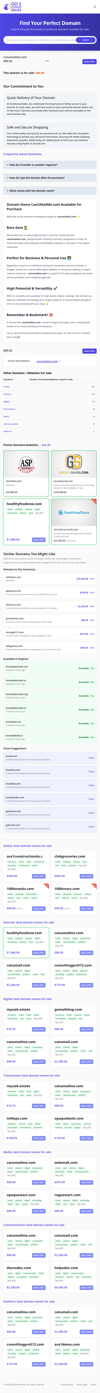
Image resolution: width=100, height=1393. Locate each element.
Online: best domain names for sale (27, 846)
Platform (7, 431)
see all (46, 445)
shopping (67, 862)
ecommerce (12, 513)
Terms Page (81, 1384)
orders (34, 865)
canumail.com (18, 965)
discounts (78, 894)
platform (82, 942)
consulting (59, 974)
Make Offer (89, 61)
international (25, 1127)
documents (33, 1277)
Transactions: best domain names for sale (31, 1075)
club (57, 865)
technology (59, 1172)
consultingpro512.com (73, 965)
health (37, 509)
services (69, 1277)
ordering (65, 898)
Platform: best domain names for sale (29, 1301)
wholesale (19, 894)
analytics (70, 974)
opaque (77, 1127)
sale (22, 1018)
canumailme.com (49, 361)
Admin (94, 1384)
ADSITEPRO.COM (13, 481)
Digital (6, 401)
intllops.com (17, 1118)
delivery (23, 513)
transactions (85, 938)
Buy (92, 668)
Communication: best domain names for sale (34, 1225)
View (92, 578)
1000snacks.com (20, 888)
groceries (72, 865)
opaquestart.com (21, 1194)
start (17, 1204)
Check (91, 757)
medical (11, 1277)
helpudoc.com (66, 1267)
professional (81, 974)
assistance (59, 1277)
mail (42, 974)
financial (68, 1127)
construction (39, 862)
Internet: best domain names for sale (28, 922)
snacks (34, 898)
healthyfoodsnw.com (24, 503)
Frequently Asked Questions (22, 154)
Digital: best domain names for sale (27, 999)
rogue (72, 1204)
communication (69, 942)
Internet (7, 394)
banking (58, 1127)
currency (87, 1124)
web (64, 1168)
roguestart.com (68, 1194)
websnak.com (66, 1162)
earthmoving (24, 865)
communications (81, 1172)
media (57, 942)
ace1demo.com (67, 1344)
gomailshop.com (68, 1009)
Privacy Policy (67, 1384)
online (10, 509)
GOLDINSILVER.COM (63, 481)
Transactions (9, 409)
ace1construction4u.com (27, 856)
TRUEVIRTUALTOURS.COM (66, 529)
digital (75, 938)
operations (38, 1127)
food (31, 513)
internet (28, 509)
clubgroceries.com (70, 856)
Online (6, 386)
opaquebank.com (69, 1118)
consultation (22, 1277)
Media (6, 416)
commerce (12, 862)
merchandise (31, 894)
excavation (12, 865)
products (19, 509)
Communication (10, 424)
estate (28, 1018)
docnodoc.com (19, 1267)
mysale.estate (18, 1009)
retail (64, 865)
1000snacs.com (67, 888)
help (77, 1277)
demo (75, 1353)
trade (29, 862)
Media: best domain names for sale (27, 1152)
